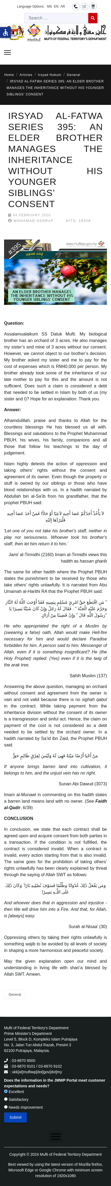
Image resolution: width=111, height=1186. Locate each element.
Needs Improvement (23, 1107)
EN (56, 6)
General (15, 994)
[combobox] (56, 18)
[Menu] (7, 52)
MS (49, 6)
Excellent (14, 1091)
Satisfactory (16, 1099)
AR (62, 6)
